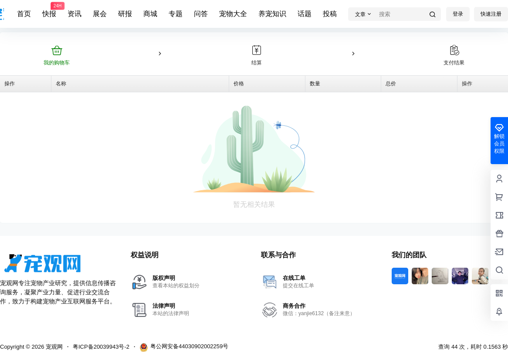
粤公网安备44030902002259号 (183, 347)
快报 (49, 10)
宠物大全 (233, 13)
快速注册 (491, 14)
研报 (125, 13)
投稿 (330, 13)
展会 (100, 13)
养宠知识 (272, 13)
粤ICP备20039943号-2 (101, 346)
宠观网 (53, 346)
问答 (201, 13)
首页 (24, 13)
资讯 (74, 13)
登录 (458, 14)
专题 (176, 13)
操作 (9, 84)
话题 (305, 13)
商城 (150, 13)
